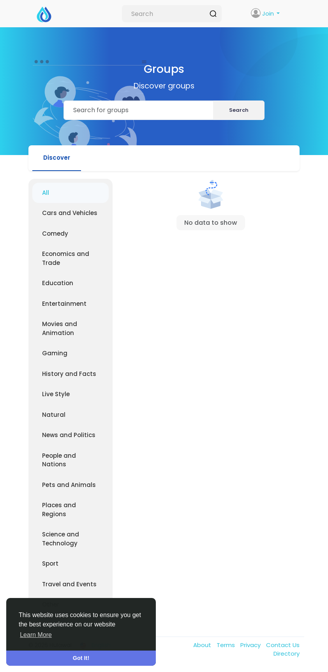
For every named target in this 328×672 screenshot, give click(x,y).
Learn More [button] (36, 634)
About (203, 645)
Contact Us (283, 645)
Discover (56, 157)
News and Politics (68, 435)
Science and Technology (60, 538)
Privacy (251, 645)
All (45, 193)
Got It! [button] (81, 658)
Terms (226, 645)
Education (57, 283)
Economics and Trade (65, 258)
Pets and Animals (69, 485)
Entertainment (64, 304)
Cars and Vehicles (69, 213)
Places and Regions (59, 509)
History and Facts (69, 374)
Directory (286, 653)
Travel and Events (69, 584)
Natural (53, 415)
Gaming (54, 353)
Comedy (55, 233)
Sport (50, 563)
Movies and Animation (59, 328)
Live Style (56, 394)
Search (239, 110)
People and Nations (59, 460)
